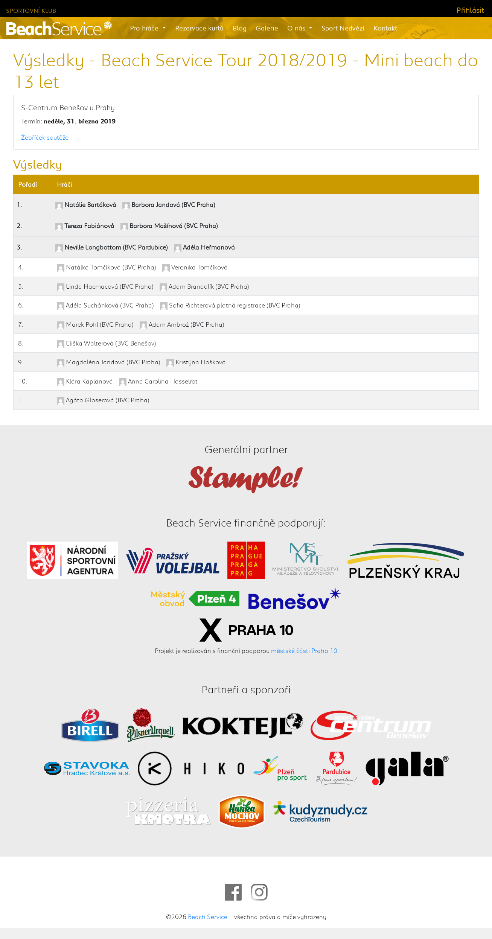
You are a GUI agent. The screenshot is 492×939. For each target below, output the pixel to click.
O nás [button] (297, 27)
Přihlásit (470, 10)
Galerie (267, 27)
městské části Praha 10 (304, 650)
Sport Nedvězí (342, 27)
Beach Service (207, 916)
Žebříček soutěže (45, 137)
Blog (240, 27)
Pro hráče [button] (145, 27)
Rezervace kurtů (199, 27)
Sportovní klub (31, 10)
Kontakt (385, 27)
